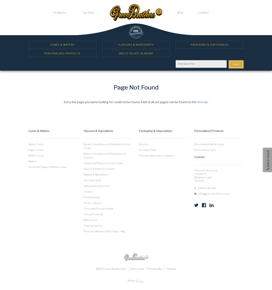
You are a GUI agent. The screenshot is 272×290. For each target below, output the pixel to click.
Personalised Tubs (205, 149)
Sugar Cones (35, 149)
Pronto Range (92, 197)
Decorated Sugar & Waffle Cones (47, 166)
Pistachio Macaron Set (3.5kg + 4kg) (104, 231)
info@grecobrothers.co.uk (214, 193)
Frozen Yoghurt (93, 202)
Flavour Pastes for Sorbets (99, 168)
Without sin (90, 219)
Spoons (143, 144)
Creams (88, 191)
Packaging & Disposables (210, 44)
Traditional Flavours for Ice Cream (103, 163)
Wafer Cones (36, 144)
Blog (180, 12)
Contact (203, 12)
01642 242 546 (207, 188)
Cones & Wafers (62, 44)
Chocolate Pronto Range (98, 208)
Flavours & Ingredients (136, 44)
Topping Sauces (93, 225)
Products (61, 12)
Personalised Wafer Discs (209, 144)
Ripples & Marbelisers (96, 174)
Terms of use (137, 268)
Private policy (155, 268)
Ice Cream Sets (92, 180)
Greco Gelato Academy (136, 53)
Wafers (32, 161)
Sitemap (171, 268)
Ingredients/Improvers (97, 185)
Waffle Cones (36, 155)
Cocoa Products (93, 214)
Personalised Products (62, 53)
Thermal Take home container (156, 155)
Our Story (89, 12)
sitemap (202, 102)
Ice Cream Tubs (148, 149)
